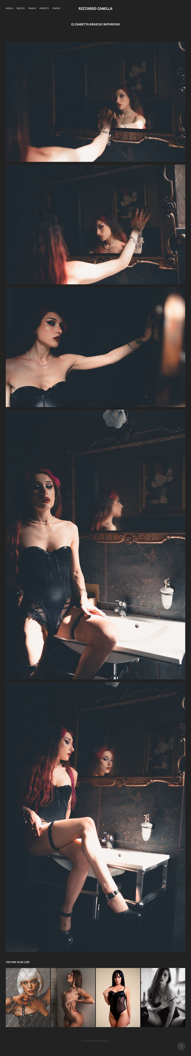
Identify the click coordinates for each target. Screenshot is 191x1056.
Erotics (21, 8)
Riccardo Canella (95, 8)
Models (9, 8)
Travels (32, 8)
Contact (56, 8)
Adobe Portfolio (101, 1040)
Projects (44, 8)
